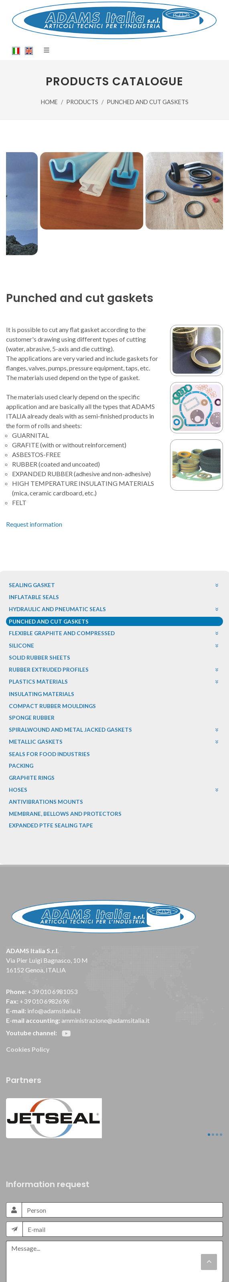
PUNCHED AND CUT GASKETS (147, 102)
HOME (49, 102)
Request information (34, 524)
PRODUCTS (82, 102)
